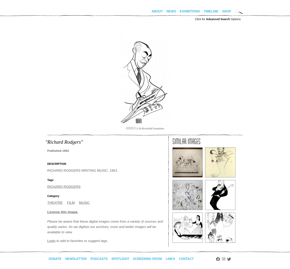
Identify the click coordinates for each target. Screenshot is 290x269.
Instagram (225, 259)
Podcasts (100, 259)
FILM (71, 203)
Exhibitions (190, 11)
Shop (226, 11)
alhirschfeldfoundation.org (59, 13)
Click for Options (218, 19)
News (171, 11)
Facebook (220, 259)
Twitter (231, 259)
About (157, 11)
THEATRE (55, 203)
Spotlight (121, 259)
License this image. (62, 212)
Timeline (211, 11)
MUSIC (84, 203)
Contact (188, 259)
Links (172, 259)
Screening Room (149, 259)
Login (51, 241)
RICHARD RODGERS (64, 187)
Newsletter (76, 259)
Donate (55, 259)
